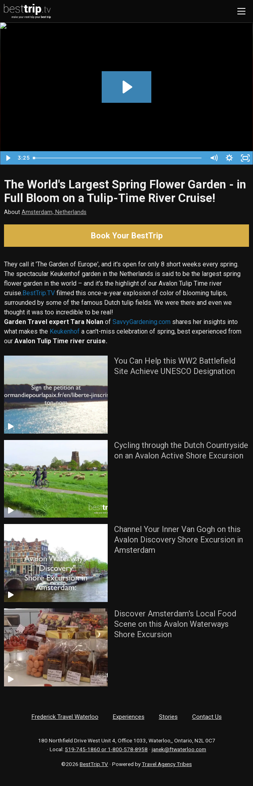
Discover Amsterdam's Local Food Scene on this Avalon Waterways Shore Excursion (175, 624)
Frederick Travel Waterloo (65, 716)
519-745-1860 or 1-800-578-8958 (106, 749)
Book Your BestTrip (127, 235)
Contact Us (207, 716)
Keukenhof (65, 331)
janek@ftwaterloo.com (179, 749)
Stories (168, 716)
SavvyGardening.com (141, 322)
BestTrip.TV (38, 293)
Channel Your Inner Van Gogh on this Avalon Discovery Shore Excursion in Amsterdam (178, 539)
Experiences (129, 716)
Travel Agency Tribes (167, 764)
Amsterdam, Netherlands (54, 212)
